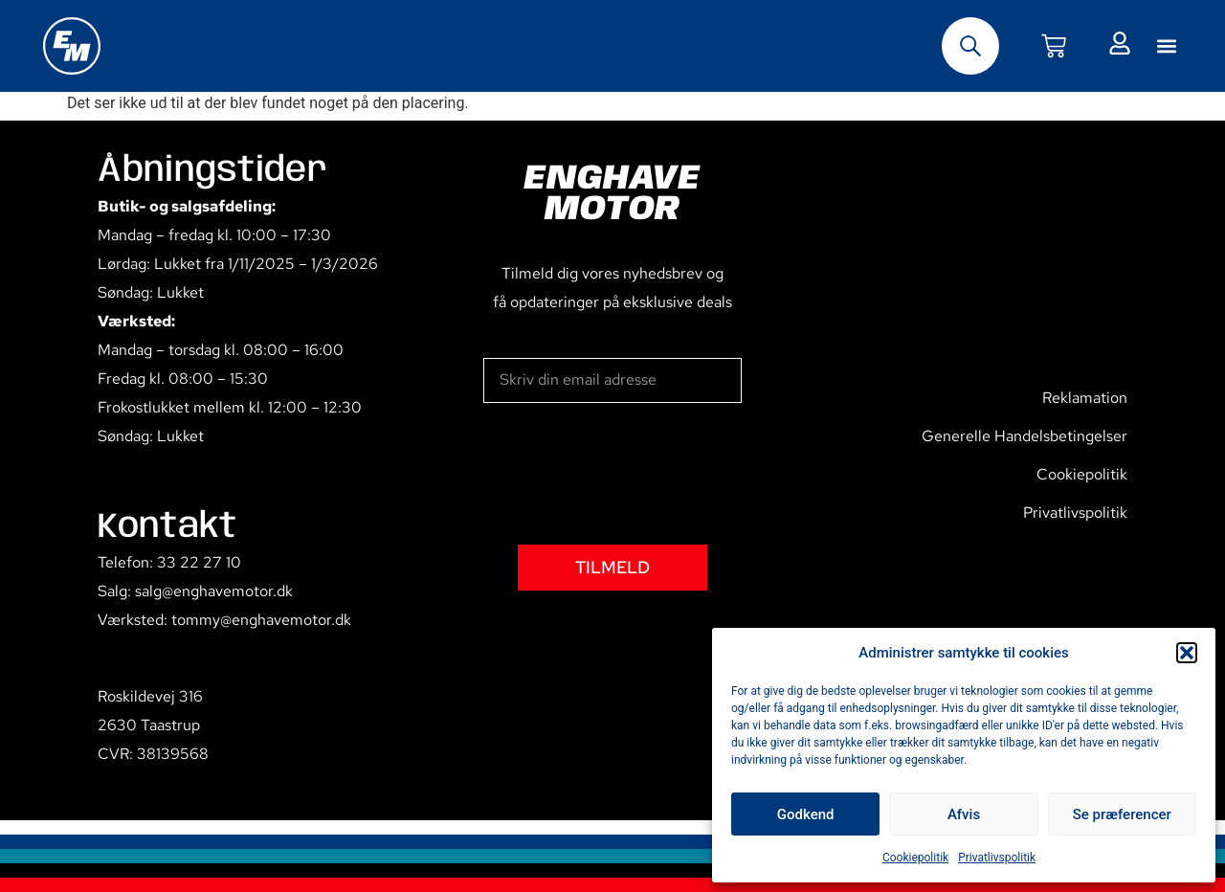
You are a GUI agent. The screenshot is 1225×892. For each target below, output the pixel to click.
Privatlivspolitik (997, 857)
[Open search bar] (970, 46)
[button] (1186, 652)
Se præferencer (1122, 814)
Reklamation (1084, 398)
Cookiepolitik (915, 857)
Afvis (963, 814)
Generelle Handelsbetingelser (1024, 436)
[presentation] (628, 473)
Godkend (806, 814)
